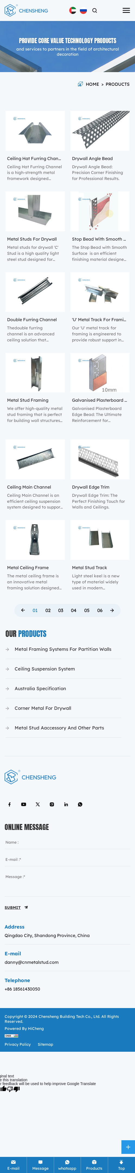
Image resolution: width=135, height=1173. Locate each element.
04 (74, 610)
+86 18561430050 (22, 989)
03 (60, 610)
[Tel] (40, 1165)
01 (35, 610)
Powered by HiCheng (24, 1028)
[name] (67, 842)
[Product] (94, 1165)
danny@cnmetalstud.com (32, 962)
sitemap (45, 1044)
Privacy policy (18, 1044)
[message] (67, 883)
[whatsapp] (67, 1165)
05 (87, 610)
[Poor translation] (13, 1089)
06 (99, 610)
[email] (67, 859)
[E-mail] (13, 1165)
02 (48, 610)
